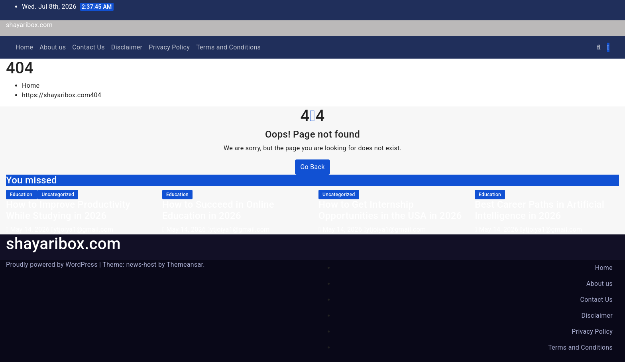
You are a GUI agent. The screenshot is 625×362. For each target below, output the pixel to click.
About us (52, 47)
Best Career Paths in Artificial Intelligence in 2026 (539, 210)
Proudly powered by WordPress (52, 264)
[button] (599, 47)
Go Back (312, 167)
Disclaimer (126, 47)
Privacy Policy (169, 47)
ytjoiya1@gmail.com (82, 229)
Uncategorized (57, 194)
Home (24, 47)
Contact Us (88, 47)
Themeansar (185, 264)
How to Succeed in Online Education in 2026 (218, 210)
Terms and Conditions (228, 47)
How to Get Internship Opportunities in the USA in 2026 (390, 210)
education (21, 194)
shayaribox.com (29, 25)
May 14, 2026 (30, 229)
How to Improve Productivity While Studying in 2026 (68, 210)
